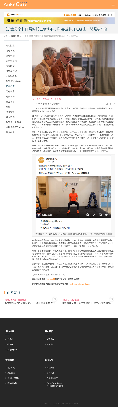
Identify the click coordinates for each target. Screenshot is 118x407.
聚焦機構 (10, 132)
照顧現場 (10, 55)
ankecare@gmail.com (80, 284)
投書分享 (15, 36)
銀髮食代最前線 (13, 122)
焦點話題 (10, 45)
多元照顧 (10, 117)
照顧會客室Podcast (15, 127)
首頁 (5, 36)
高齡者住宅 (11, 71)
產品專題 (10, 101)
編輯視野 (10, 96)
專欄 (8, 106)
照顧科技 (10, 50)
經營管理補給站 (13, 81)
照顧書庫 (10, 91)
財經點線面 (11, 76)
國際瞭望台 (11, 65)
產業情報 (10, 111)
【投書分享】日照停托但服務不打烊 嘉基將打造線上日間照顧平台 (50, 36)
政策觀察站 (11, 60)
